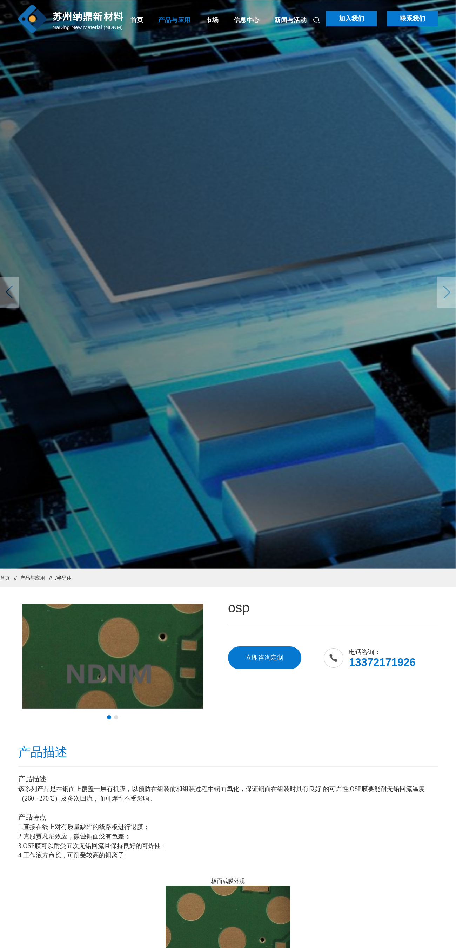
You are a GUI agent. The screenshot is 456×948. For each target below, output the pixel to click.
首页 (136, 20)
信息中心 (246, 20)
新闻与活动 (290, 20)
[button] (109, 717)
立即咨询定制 (264, 657)
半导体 (64, 578)
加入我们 (351, 18)
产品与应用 (174, 20)
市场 (212, 20)
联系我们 (412, 18)
